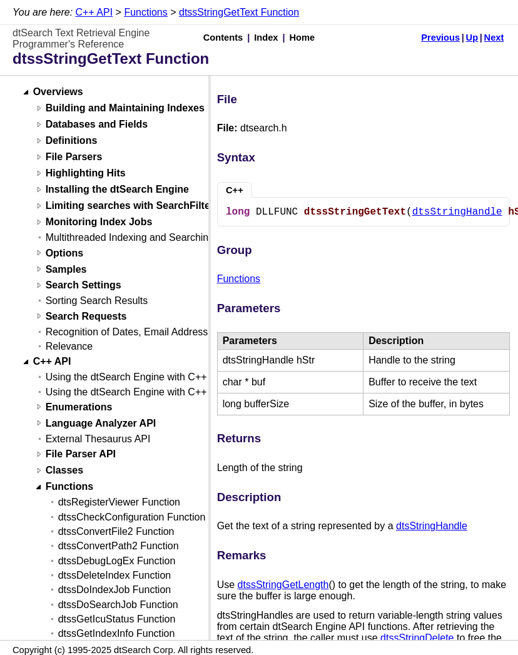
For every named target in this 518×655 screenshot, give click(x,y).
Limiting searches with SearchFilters (133, 206)
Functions (145, 12)
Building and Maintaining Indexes (125, 108)
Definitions (72, 141)
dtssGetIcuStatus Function (117, 619)
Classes (65, 470)
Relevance (69, 346)
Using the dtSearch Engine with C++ (126, 377)
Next (494, 38)
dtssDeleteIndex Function (114, 575)
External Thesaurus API (98, 439)
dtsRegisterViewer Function (119, 502)
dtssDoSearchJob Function (118, 604)
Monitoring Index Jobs (99, 222)
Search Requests (86, 316)
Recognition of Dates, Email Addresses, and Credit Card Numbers (192, 332)
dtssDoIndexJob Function (114, 589)
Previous (440, 38)
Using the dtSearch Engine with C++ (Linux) (143, 392)
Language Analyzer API (101, 423)
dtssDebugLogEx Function (117, 561)
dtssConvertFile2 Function (116, 531)
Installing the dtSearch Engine (117, 190)
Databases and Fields (97, 124)
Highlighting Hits (86, 173)
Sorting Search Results (97, 300)
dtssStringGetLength (283, 584)
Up (472, 38)
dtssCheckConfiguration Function (132, 517)
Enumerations (79, 407)
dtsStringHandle (457, 212)
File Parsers (74, 157)
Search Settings (83, 285)
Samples (66, 269)
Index (266, 38)
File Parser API (81, 454)
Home (302, 38)
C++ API (94, 12)
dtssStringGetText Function (239, 12)
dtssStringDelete (417, 637)
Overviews (58, 92)
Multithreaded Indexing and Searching (130, 237)
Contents (223, 38)
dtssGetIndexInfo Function (116, 633)
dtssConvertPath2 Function (118, 546)
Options (64, 253)
